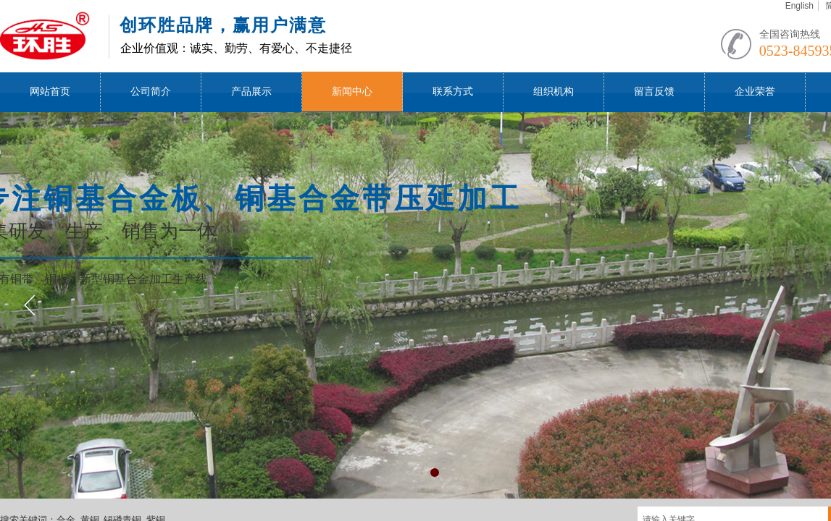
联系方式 (453, 91)
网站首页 (50, 91)
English (799, 6)
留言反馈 (654, 91)
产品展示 (251, 91)
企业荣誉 (755, 91)
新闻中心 (352, 91)
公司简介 (150, 91)
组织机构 (553, 91)
